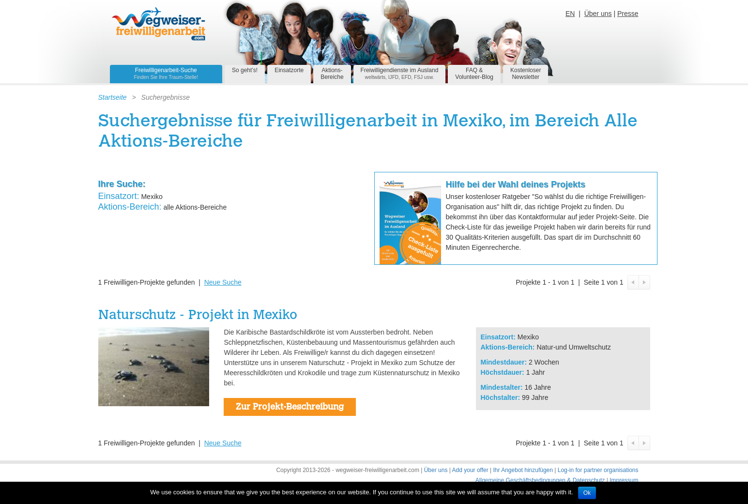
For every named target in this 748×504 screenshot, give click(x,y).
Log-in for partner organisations (598, 470)
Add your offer (470, 470)
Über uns (598, 13)
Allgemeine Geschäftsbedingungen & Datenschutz (540, 480)
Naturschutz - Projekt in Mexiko (197, 315)
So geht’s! (245, 70)
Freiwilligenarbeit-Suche (166, 73)
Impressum (624, 480)
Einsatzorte (289, 70)
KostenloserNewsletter (525, 73)
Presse (628, 13)
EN (570, 13)
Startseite (112, 97)
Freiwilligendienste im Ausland (400, 73)
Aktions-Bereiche (332, 73)
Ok (587, 492)
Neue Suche (223, 282)
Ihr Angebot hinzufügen (523, 470)
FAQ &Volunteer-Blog (474, 73)
